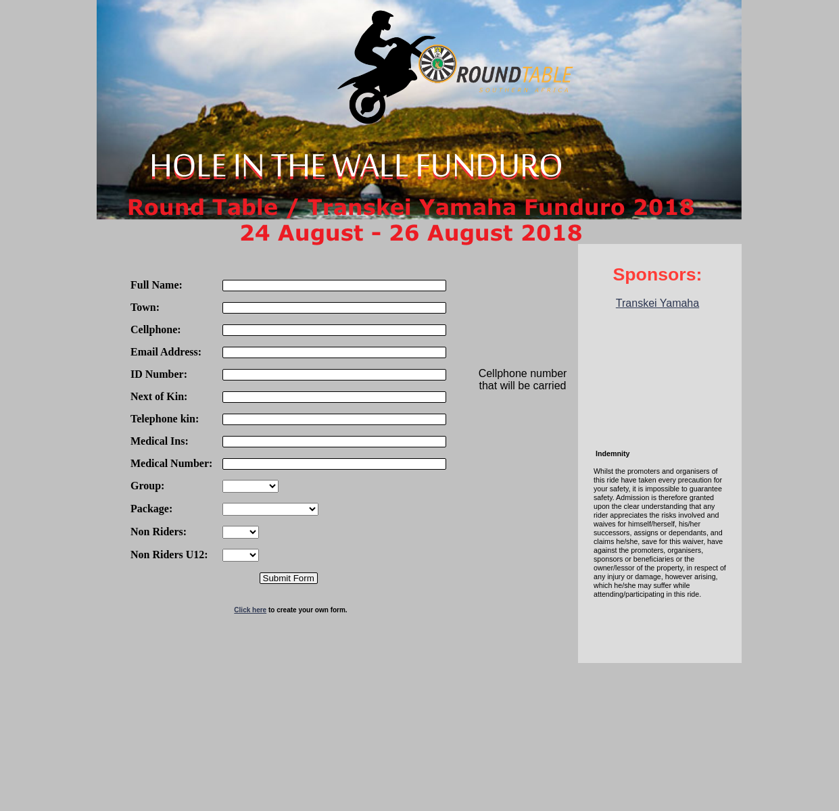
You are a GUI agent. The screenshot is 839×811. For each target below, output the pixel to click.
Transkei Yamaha (657, 303)
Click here (250, 610)
